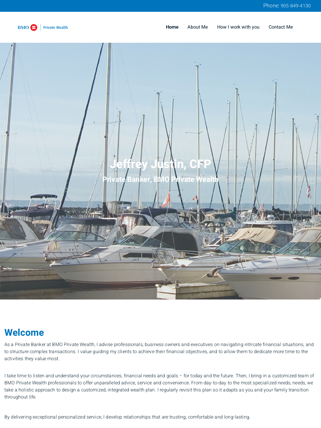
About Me (197, 27)
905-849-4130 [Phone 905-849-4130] (296, 5)
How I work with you (238, 27)
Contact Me (281, 27)
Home (172, 27)
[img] (160, 149)
